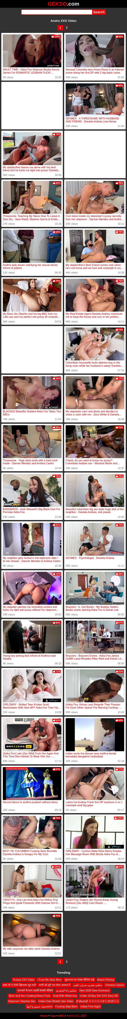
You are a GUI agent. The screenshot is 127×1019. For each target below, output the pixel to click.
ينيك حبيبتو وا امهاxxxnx (39, 1006)
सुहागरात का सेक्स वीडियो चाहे (79, 979)
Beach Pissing (105, 979)
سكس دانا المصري (66, 990)
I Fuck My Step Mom (49, 979)
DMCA (62, 1015)
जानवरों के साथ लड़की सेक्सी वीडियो (35, 990)
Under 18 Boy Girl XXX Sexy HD (99, 995)
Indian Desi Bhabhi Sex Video (55, 1001)
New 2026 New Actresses (94, 990)
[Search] (56, 12)
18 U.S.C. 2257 (77, 1015)
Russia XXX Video (23, 979)
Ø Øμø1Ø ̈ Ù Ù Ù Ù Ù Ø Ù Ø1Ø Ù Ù (97, 1001)
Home (44, 1015)
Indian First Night (90, 1006)
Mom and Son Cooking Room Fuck (29, 995)
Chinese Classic (114, 985)
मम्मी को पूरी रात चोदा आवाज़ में (54, 985)
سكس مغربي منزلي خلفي (87, 985)
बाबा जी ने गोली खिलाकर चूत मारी (19, 985)
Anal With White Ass (65, 995)
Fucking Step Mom (66, 1006)
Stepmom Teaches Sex (21, 1001)
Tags (53, 1015)
